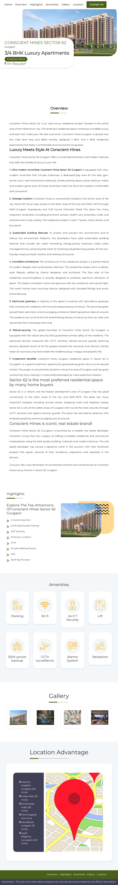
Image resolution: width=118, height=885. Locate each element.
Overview (21, 4)
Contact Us (96, 4)
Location (78, 4)
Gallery (65, 4)
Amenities (52, 4)
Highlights (36, 4)
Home (8, 4)
